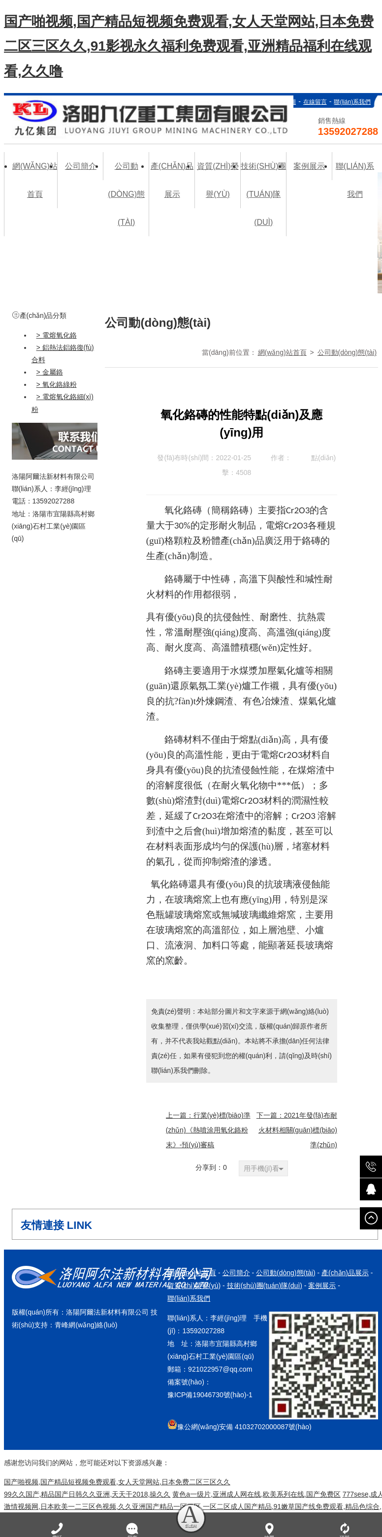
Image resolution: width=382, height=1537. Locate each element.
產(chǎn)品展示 (345, 1273)
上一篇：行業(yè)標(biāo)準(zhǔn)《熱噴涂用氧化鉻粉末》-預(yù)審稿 (208, 1130)
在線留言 (315, 101)
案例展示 (322, 1285)
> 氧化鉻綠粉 (56, 384)
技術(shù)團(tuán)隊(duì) (264, 1285)
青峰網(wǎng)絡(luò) (86, 1325)
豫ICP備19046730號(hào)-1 (210, 1395)
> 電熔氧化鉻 (56, 335)
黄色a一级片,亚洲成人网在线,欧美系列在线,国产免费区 (256, 1494)
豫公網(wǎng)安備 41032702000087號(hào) (239, 1425)
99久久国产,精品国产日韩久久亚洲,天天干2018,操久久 (87, 1494)
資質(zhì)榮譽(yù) (194, 1285)
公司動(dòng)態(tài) (347, 352)
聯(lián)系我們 (352, 101)
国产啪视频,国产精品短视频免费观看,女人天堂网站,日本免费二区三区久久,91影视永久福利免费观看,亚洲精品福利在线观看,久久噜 (189, 46)
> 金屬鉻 (49, 372)
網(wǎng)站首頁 (282, 352)
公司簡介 (236, 1273)
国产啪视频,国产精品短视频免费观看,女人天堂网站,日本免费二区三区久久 (117, 1482)
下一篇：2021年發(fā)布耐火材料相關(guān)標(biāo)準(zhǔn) (296, 1130)
